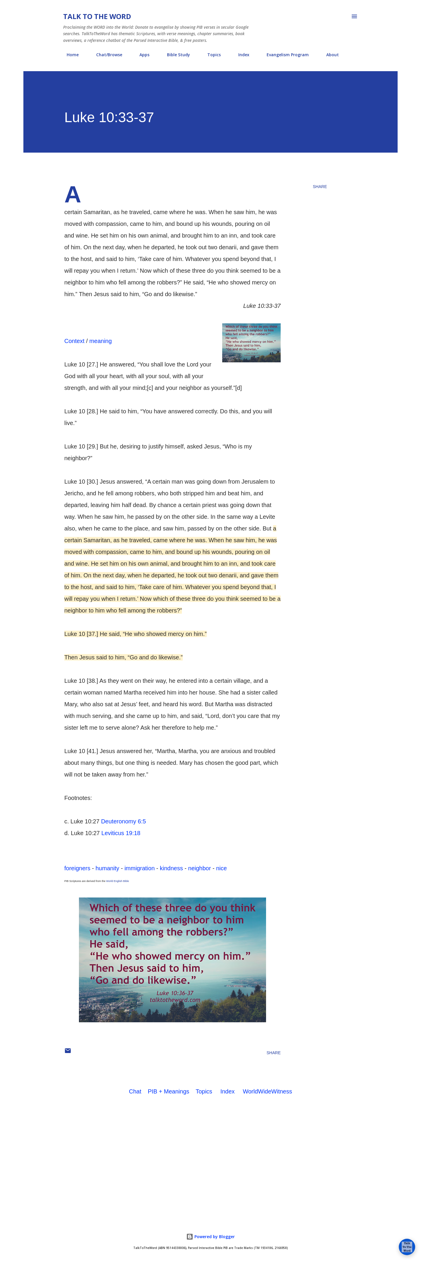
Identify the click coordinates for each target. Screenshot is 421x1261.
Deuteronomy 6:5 (123, 821)
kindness (171, 868)
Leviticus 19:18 (120, 833)
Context (74, 341)
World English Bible (117, 881)
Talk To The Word (97, 16)
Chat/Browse (106, 54)
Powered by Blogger (210, 1236)
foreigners (77, 868)
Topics (210, 54)
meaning (100, 341)
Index (240, 54)
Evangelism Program (284, 54)
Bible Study (175, 54)
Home (69, 54)
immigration (140, 868)
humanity (107, 868)
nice (221, 868)
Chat (135, 1091)
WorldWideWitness (267, 1091)
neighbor (199, 868)
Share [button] (320, 186)
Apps (141, 54)
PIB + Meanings (168, 1091)
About (329, 54)
